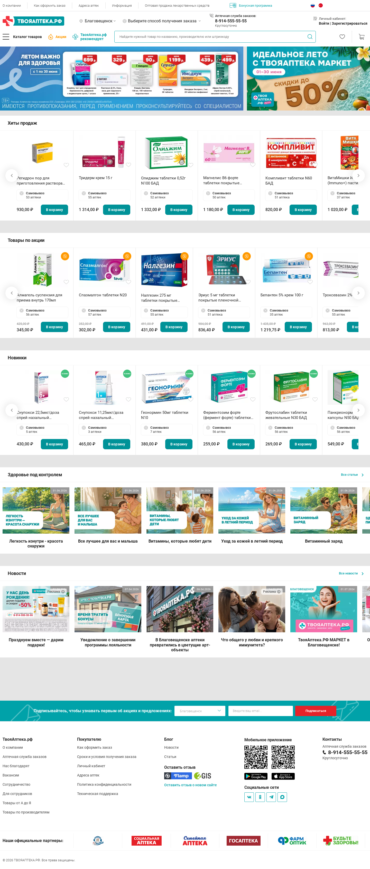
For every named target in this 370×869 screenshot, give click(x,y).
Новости (171, 747)
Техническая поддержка (97, 794)
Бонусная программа (251, 5)
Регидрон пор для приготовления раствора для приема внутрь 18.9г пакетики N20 (39, 181)
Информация (122, 5)
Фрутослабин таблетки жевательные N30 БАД (286, 415)
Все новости (351, 573)
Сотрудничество (16, 784)
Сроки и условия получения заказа (106, 757)
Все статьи (352, 475)
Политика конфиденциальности (104, 784)
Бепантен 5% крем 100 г (282, 295)
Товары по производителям (26, 812)
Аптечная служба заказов (25, 757)
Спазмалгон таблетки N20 (103, 295)
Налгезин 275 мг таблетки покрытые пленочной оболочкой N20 (161, 298)
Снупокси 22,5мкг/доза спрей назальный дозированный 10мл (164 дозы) (40, 415)
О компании (12, 5)
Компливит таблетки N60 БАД (288, 181)
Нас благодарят (16, 766)
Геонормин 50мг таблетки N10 (164, 415)
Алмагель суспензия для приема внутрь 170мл (39, 298)
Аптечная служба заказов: (235, 16)
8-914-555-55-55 (231, 21)
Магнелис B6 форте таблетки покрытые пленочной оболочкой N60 (228, 181)
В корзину (54, 210)
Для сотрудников (17, 794)
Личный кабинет (91, 766)
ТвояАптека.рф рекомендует (89, 37)
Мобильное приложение (268, 739)
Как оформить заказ (50, 5)
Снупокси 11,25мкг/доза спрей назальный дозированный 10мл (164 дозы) (102, 415)
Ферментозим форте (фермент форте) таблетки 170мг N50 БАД (227, 415)
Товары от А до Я (17, 803)
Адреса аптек (89, 5)
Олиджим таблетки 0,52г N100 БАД (163, 181)
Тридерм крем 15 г (95, 178)
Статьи (170, 757)
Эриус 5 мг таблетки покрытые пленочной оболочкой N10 (218, 298)
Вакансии (11, 775)
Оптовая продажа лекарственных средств (177, 5)
